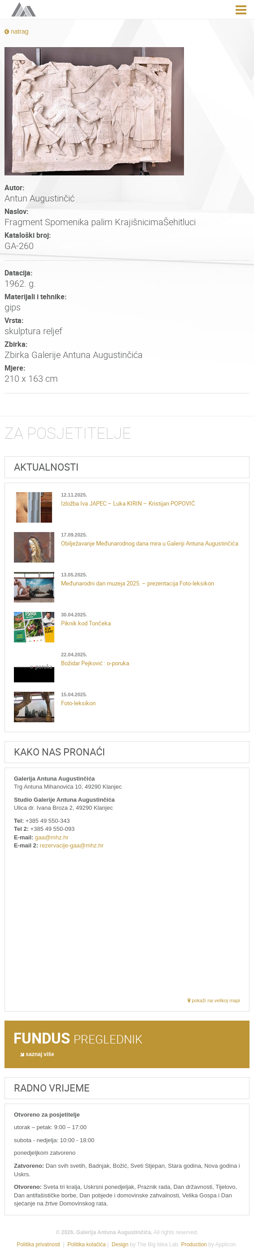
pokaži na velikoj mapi (214, 1000)
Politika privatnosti (38, 1244)
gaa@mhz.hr (52, 837)
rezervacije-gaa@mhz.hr (72, 845)
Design (120, 1244)
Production (193, 1244)
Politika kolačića (86, 1244)
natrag (16, 31)
